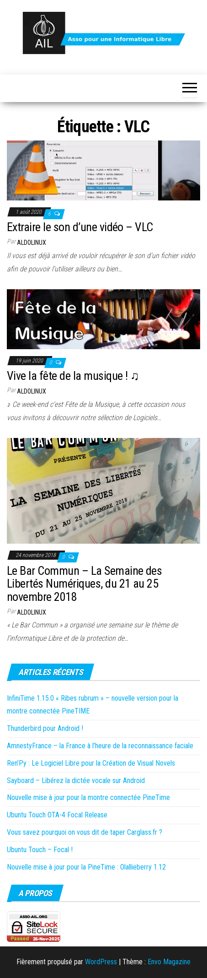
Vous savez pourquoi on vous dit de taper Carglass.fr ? (84, 832)
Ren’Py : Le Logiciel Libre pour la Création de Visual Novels (91, 763)
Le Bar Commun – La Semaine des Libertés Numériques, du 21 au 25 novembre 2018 (84, 584)
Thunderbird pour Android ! (45, 728)
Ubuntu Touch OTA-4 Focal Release (57, 814)
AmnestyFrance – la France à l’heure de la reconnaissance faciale (100, 745)
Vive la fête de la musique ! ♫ (73, 376)
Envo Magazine (169, 961)
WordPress (101, 961)
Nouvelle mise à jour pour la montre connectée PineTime (88, 797)
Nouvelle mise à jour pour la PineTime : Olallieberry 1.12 (86, 867)
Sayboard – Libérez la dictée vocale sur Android (76, 780)
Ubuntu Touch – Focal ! (40, 849)
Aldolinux (31, 242)
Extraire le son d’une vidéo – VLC (80, 227)
